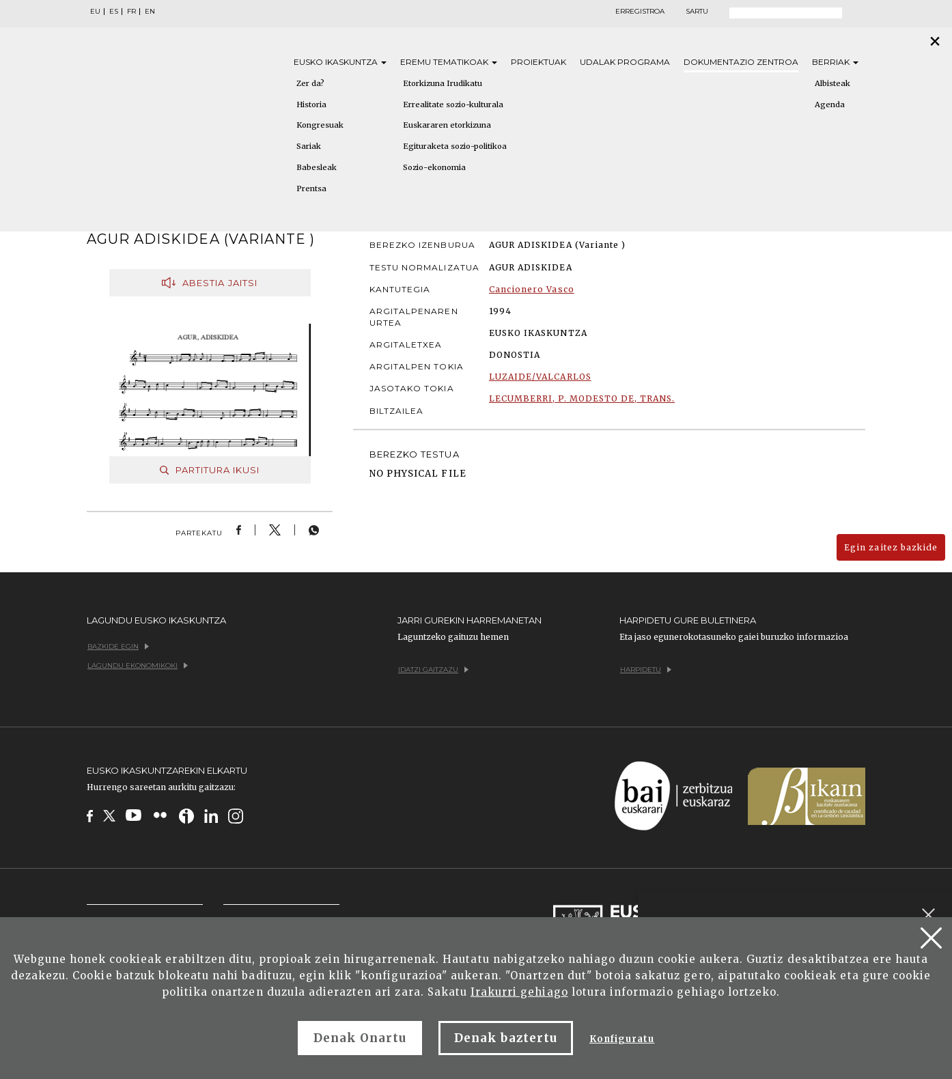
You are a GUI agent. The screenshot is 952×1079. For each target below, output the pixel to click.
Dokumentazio (741, 62)
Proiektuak (538, 62)
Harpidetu (645, 669)
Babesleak (316, 167)
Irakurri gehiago (519, 991)
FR (131, 11)
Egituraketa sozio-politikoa (455, 146)
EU (95, 11)
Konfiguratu (621, 1039)
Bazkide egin (118, 646)
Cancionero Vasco (531, 289)
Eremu (448, 62)
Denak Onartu (359, 1038)
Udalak (625, 62)
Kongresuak (320, 125)
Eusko (340, 62)
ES (113, 11)
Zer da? (310, 83)
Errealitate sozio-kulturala (453, 104)
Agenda (830, 104)
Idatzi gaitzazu (433, 669)
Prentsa (311, 188)
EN (150, 11)
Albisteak (832, 83)
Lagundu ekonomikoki (137, 665)
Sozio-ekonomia (434, 167)
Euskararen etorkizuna (447, 125)
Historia (311, 104)
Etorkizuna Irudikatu (442, 83)
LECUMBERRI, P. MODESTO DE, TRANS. (582, 398)
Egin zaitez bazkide (891, 547)
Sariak (308, 146)
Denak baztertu (505, 1038)
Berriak (835, 62)
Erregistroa (639, 11)
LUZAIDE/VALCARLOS (540, 377)
